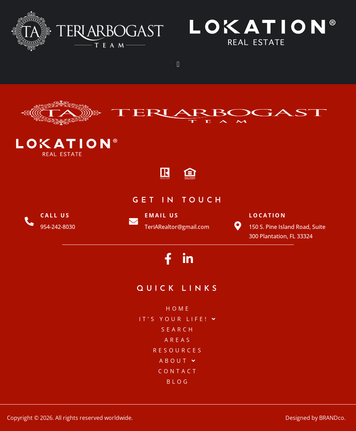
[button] (178, 64)
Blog (178, 381)
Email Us (162, 215)
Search (178, 329)
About (178, 361)
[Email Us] (133, 221)
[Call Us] (29, 221)
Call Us (55, 215)
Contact (178, 371)
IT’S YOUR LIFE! (178, 319)
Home (178, 308)
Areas (178, 340)
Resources (178, 350)
